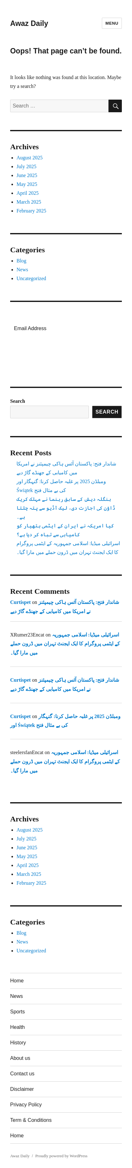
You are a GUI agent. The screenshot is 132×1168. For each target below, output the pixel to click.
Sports (17, 1011)
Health (17, 1027)
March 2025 (28, 202)
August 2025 (29, 157)
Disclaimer (22, 1089)
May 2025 (26, 184)
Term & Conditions (31, 1120)
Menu (111, 23)
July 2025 (26, 166)
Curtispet (20, 602)
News (22, 269)
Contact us (22, 1073)
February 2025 (31, 210)
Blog (21, 260)
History (18, 1042)
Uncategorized (31, 278)
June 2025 (26, 175)
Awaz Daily (29, 23)
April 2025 (27, 193)
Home (17, 980)
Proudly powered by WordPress (61, 1155)
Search (17, 401)
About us (20, 1058)
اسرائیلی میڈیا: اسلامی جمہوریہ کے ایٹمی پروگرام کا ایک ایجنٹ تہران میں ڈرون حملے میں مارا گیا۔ (65, 644)
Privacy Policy (26, 1104)
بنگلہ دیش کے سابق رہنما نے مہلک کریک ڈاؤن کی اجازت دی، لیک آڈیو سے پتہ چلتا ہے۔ (65, 507)
